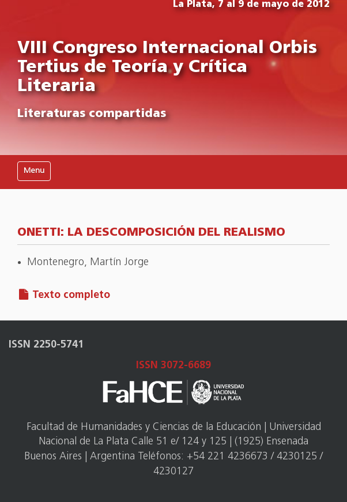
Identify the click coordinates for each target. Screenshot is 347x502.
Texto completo (71, 295)
